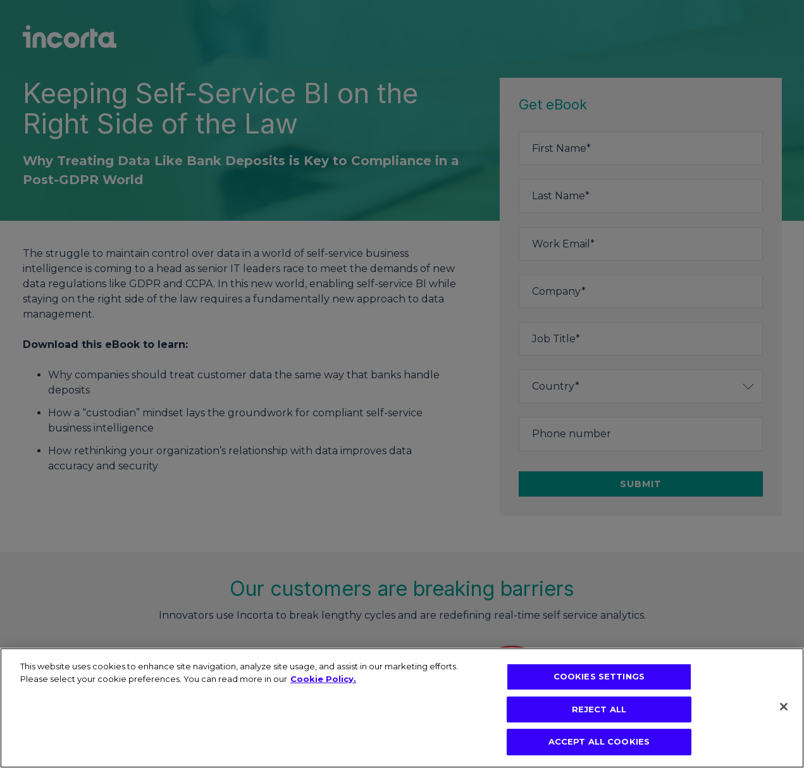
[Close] (784, 707)
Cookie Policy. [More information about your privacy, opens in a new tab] (323, 679)
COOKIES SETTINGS (599, 676)
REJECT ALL (599, 709)
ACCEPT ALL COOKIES (599, 741)
